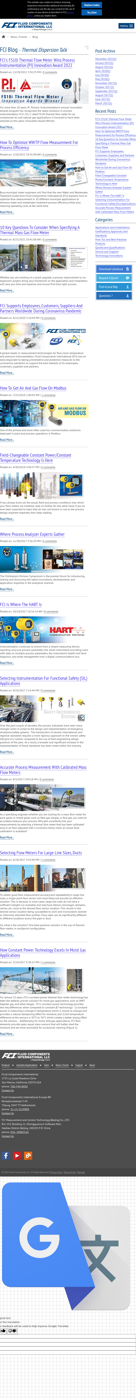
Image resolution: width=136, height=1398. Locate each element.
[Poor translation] (12, 1331)
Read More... (7, 127)
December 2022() (105, 58)
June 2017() (102, 99)
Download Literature (111, 269)
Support (79, 1065)
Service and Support (106, 251)
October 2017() (104, 87)
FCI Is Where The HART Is (21, 604)
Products (6, 1065)
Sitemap (81, 1172)
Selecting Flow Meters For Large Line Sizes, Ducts (41, 853)
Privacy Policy (56, 1172)
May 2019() (102, 79)
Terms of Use (70, 1172)
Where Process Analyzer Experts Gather (32, 534)
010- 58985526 (19, 1132)
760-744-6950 (19, 1086)
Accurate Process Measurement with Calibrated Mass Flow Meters (43, 769)
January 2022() (104, 63)
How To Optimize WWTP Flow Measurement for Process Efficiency (39, 144)
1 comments (48, 395)
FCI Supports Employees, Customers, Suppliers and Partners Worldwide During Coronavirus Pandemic (41, 308)
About (92, 1065)
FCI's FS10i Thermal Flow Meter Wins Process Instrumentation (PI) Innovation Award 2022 (37, 62)
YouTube (17, 1156)
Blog (28, 1156)
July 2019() (102, 75)
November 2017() (106, 83)
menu (126, 26)
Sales (46, 1065)
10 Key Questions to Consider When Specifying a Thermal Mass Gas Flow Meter (40, 229)
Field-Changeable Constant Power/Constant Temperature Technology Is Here (35, 457)
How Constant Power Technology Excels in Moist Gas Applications (43, 952)
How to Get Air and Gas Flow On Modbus (33, 388)
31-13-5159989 (19, 1109)
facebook (6, 1156)
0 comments (50, 72)
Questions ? (106, 296)
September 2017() (106, 91)
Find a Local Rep (108, 287)
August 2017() (104, 95)
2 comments (48, 859)
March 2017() (103, 103)
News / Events (19, 36)
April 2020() (102, 71)
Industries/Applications (26, 1065)
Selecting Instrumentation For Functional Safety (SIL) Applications (43, 680)
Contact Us (8, 1090)
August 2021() (104, 67)
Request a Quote (108, 278)
